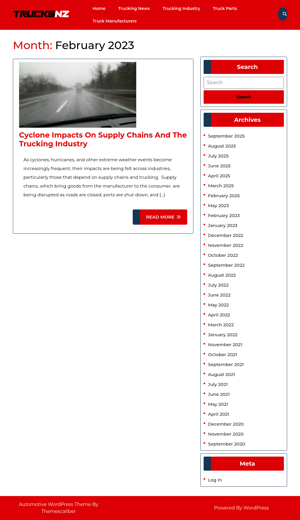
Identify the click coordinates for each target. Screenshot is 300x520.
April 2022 (219, 315)
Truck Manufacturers (115, 21)
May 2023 (218, 205)
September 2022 (226, 265)
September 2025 (226, 136)
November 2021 (225, 344)
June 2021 (219, 394)
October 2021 (222, 354)
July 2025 (218, 156)
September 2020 (226, 444)
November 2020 (225, 434)
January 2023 (222, 225)
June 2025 (219, 166)
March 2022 (221, 324)
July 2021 (218, 384)
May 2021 (218, 404)
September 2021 (226, 364)
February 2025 (224, 195)
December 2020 (226, 424)
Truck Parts (225, 8)
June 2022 (219, 295)
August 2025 (222, 146)
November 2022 (225, 245)
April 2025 (219, 175)
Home (99, 8)
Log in (215, 480)
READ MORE (166, 219)
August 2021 (221, 374)
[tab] (244, 97)
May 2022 (218, 305)
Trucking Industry (181, 8)
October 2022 (223, 255)
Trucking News (134, 8)
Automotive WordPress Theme (55, 504)
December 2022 (225, 235)
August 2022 (222, 275)
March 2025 (221, 185)
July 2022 (218, 285)
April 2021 (218, 414)
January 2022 (222, 334)
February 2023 (224, 215)
